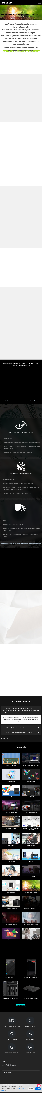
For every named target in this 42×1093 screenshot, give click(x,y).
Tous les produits (20, 1005)
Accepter (38, 1088)
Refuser (31, 1088)
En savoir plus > (33, 721)
